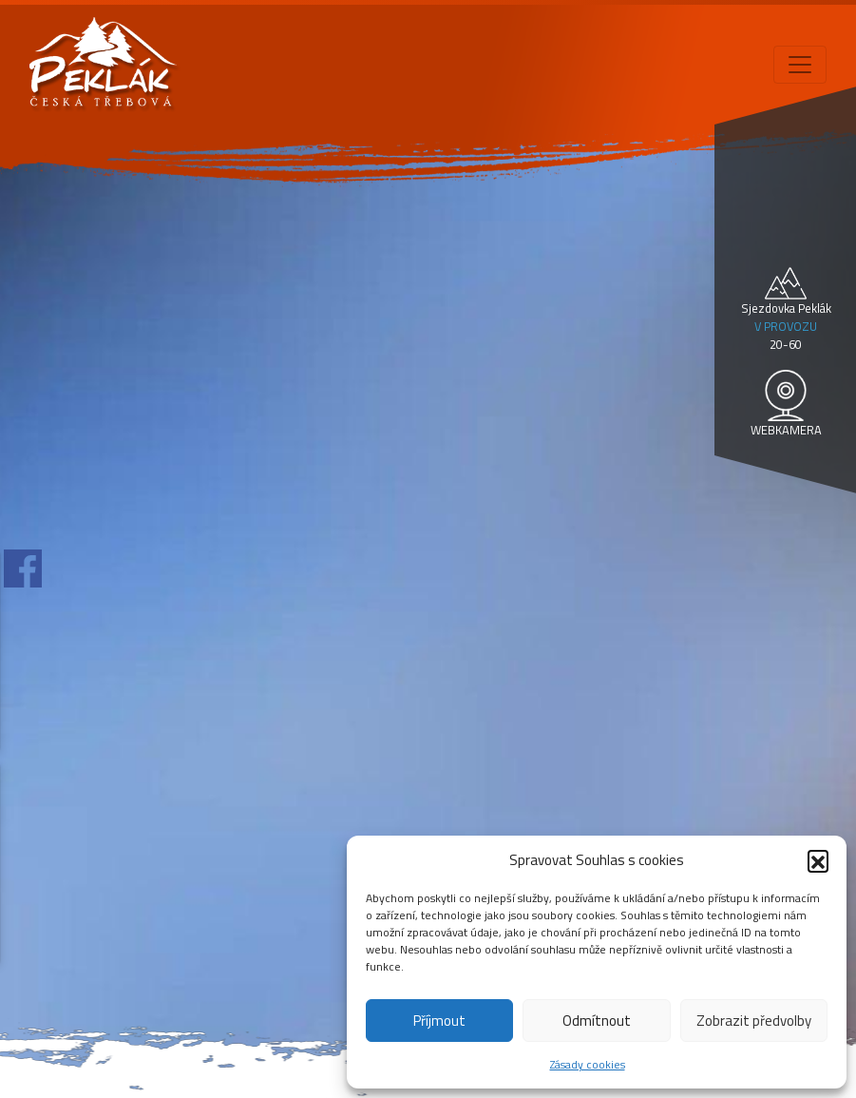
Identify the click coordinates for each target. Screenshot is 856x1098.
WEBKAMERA (786, 429)
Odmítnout (596, 1020)
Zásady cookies (587, 1064)
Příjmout (439, 1020)
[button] (817, 860)
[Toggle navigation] (800, 65)
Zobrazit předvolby (753, 1020)
